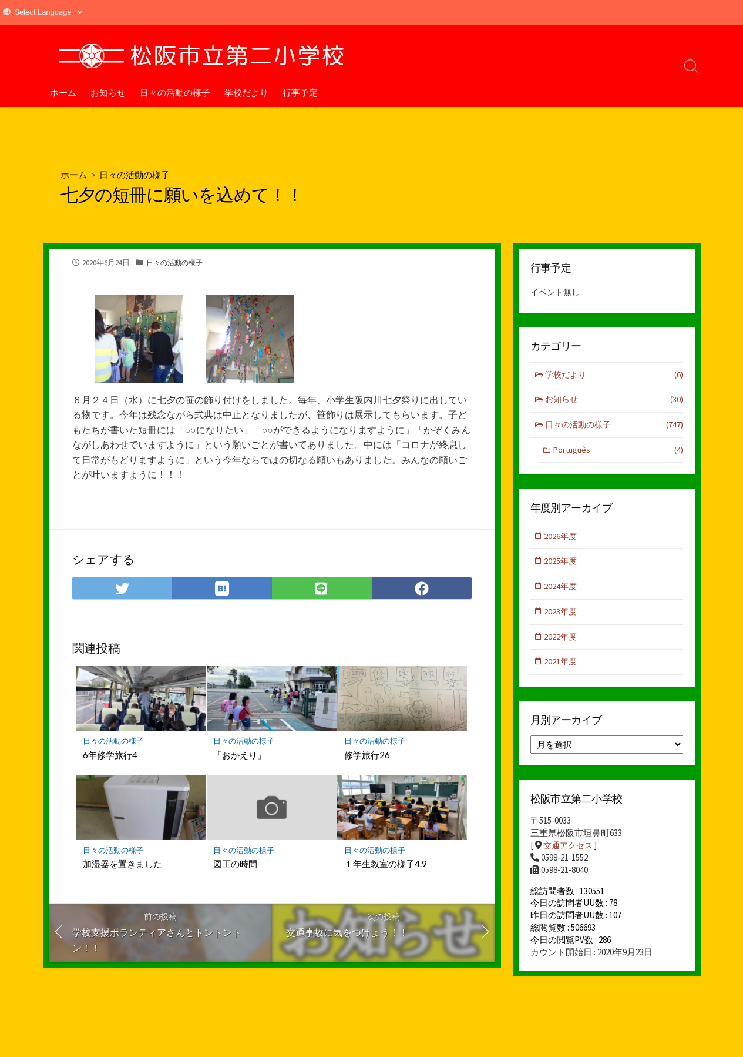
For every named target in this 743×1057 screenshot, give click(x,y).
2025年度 (562, 564)
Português (618, 452)
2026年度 (562, 538)
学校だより (246, 92)
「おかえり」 (240, 756)
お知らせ (108, 92)
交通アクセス (569, 851)
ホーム (63, 92)
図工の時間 (236, 866)
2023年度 (562, 615)
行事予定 (300, 92)
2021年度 (562, 667)
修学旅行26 (367, 756)
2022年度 (562, 641)
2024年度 (562, 590)
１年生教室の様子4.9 (385, 866)
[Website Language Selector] (48, 12)
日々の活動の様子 (175, 92)
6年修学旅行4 (110, 756)
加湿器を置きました (123, 866)
